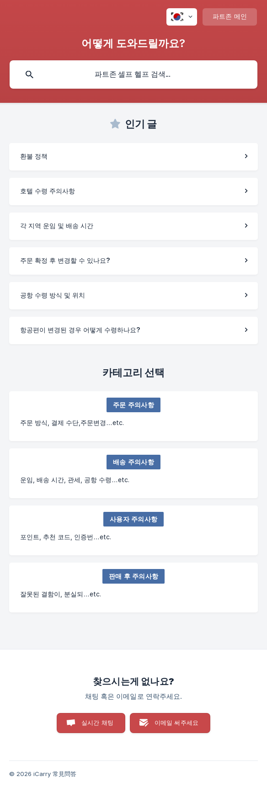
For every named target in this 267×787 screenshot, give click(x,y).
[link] (133, 156)
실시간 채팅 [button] (97, 722)
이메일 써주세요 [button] (176, 722)
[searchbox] (133, 74)
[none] (181, 17)
